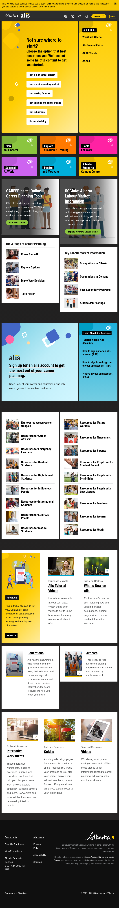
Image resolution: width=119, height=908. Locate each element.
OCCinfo (86, 61)
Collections (36, 653)
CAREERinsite (89, 53)
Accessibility (39, 855)
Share (65, 16)
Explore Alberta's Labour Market (83, 231)
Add (72, 16)
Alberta (10, 15)
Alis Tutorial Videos (92, 45)
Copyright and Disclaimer (16, 893)
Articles (91, 653)
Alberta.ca (38, 837)
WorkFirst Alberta (92, 37)
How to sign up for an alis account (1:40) (96, 352)
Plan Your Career (17, 222)
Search (97, 16)
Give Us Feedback (14, 844)
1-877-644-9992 (13, 865)
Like (79, 16)
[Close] (115, 3)
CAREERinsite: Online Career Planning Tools (24, 193)
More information (47, 6)
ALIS (25, 15)
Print (86, 16)
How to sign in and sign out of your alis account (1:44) (97, 364)
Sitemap (37, 862)
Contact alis (11, 837)
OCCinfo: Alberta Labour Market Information (78, 196)
